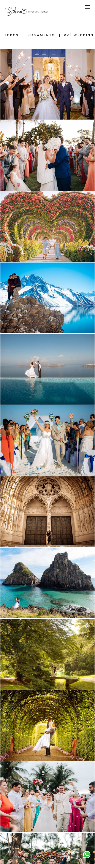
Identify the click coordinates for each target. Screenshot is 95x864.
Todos (11, 35)
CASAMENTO (41, 35)
